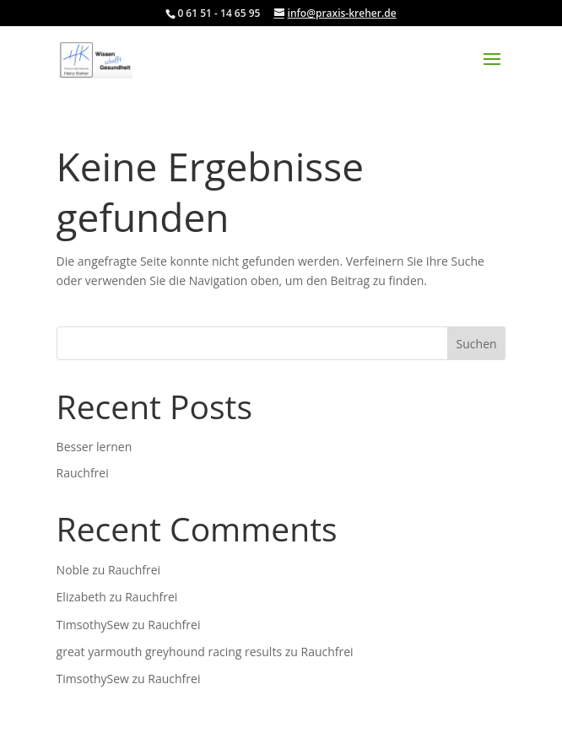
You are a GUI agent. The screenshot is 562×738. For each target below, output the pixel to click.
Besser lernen (94, 447)
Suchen (477, 344)
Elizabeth (81, 597)
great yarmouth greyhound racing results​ (169, 652)
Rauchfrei (83, 473)
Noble (73, 570)
